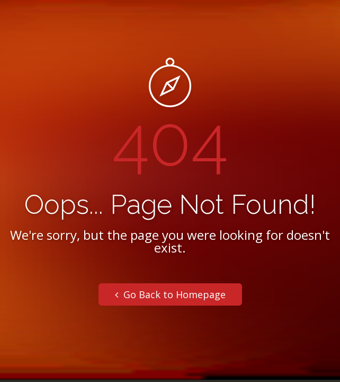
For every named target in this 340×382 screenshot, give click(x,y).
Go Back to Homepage (170, 294)
